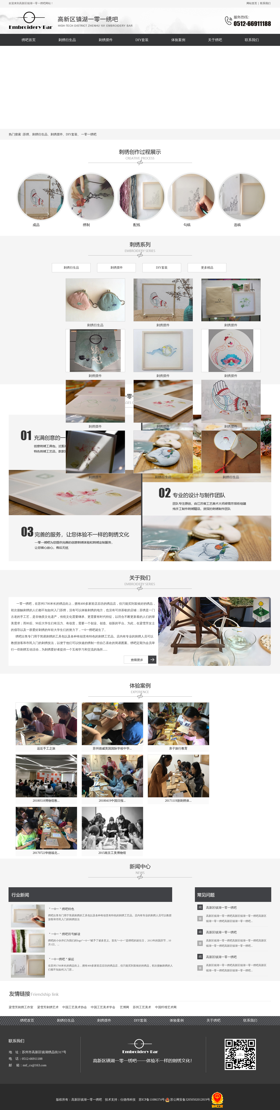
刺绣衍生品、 (41, 134)
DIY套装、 (73, 134)
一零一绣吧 (88, 134)
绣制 (86, 225)
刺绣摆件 (116, 267)
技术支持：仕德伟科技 (120, 1099)
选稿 (237, 225)
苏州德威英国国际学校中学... (112, 748)
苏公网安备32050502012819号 (188, 1099)
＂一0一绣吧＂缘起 (61, 959)
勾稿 (187, 225)
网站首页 (252, 3)
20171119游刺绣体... (178, 800)
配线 (136, 225)
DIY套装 (162, 267)
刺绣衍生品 (71, 267)
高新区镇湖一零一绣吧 (221, 907)
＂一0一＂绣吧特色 (61, 909)
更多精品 (207, 267)
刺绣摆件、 (58, 134)
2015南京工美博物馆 (112, 853)
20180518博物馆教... (46, 800)
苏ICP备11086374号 (152, 1099)
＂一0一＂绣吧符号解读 (64, 934)
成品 (36, 225)
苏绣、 (27, 134)
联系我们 (265, 3)
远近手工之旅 (46, 748)
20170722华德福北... (46, 853)
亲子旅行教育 (178, 748)
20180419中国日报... (112, 800)
